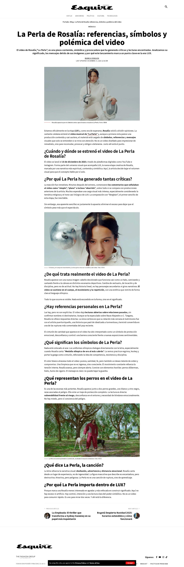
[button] (130, 563)
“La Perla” (92, 134)
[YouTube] (160, 557)
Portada (66, 22)
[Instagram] (163, 557)
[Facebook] (156, 557)
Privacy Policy (80, 563)
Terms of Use (95, 563)
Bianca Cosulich (92, 58)
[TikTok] (166, 557)
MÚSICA (92, 26)
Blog (72, 22)
